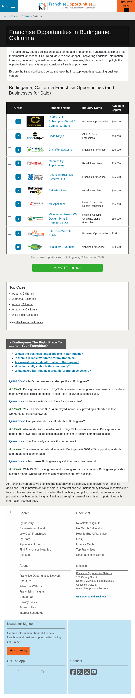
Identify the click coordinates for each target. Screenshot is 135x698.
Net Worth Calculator (89, 528)
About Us (25, 580)
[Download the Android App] (42, 671)
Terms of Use (28, 607)
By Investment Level (32, 528)
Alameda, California (24, 298)
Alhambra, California (24, 309)
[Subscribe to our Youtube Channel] (94, 673)
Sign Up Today (18, 650)
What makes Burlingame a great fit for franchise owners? (53, 370)
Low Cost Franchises (33, 533)
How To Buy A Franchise (91, 533)
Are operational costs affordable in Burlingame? (47, 362)
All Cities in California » (29, 322)
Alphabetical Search (32, 544)
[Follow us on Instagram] (87, 673)
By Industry (27, 523)
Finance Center (85, 544)
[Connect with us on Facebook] (73, 673)
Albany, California (22, 304)
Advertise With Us (31, 586)
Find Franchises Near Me (35, 549)
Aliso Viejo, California (25, 314)
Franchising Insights (32, 591)
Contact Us (26, 596)
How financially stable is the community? (42, 366)
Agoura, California (23, 293)
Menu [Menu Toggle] (8, 6)
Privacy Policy (28, 602)
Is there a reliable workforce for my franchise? (45, 357)
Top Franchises (85, 549)
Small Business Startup (90, 554)
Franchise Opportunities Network (40, 575)
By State (25, 538)
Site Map (25, 554)
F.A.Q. (80, 538)
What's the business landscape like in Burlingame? (49, 353)
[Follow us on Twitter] (80, 673)
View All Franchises (67, 268)
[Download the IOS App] (19, 671)
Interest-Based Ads (31, 612)
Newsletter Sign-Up (88, 523)
